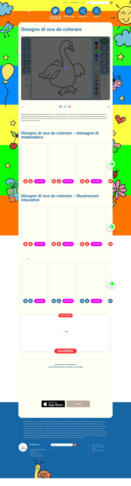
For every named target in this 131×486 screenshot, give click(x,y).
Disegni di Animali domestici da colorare (59, 259)
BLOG (83, 2)
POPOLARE (69, 17)
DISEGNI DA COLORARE (55, 18)
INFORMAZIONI (75, 2)
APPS (96, 17)
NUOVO (82, 17)
